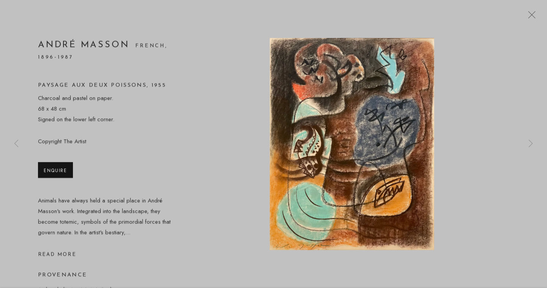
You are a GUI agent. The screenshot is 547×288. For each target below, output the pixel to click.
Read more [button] (57, 255)
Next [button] (530, 144)
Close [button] (530, 17)
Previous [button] (16, 144)
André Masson (83, 45)
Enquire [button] (55, 171)
